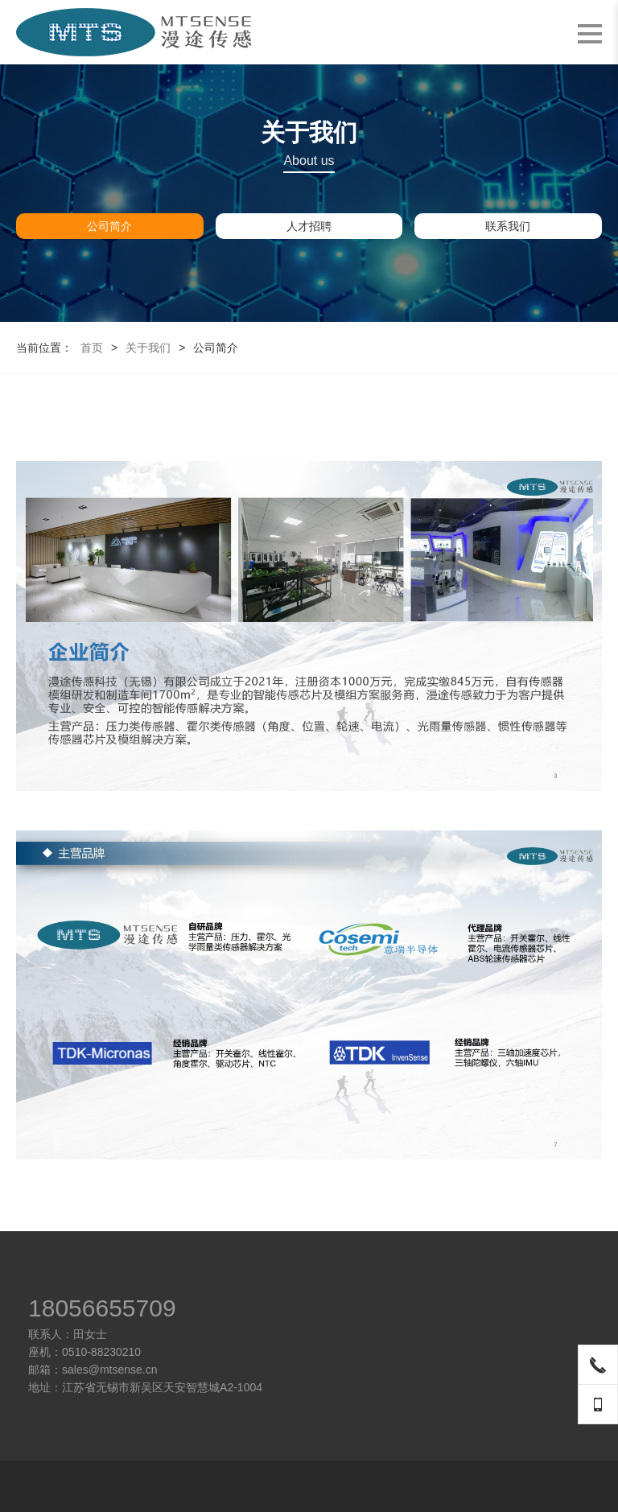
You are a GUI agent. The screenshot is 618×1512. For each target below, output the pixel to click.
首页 (91, 347)
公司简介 (109, 226)
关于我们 (148, 347)
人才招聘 (309, 226)
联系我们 (507, 226)
